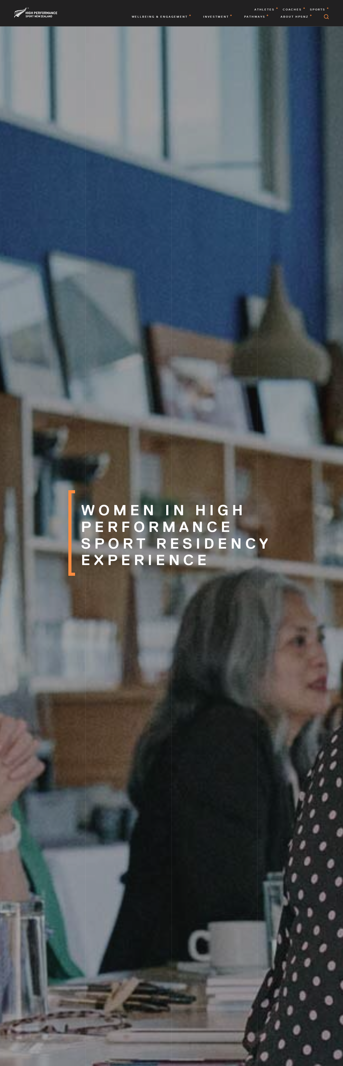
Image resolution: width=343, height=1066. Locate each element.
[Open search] (326, 16)
